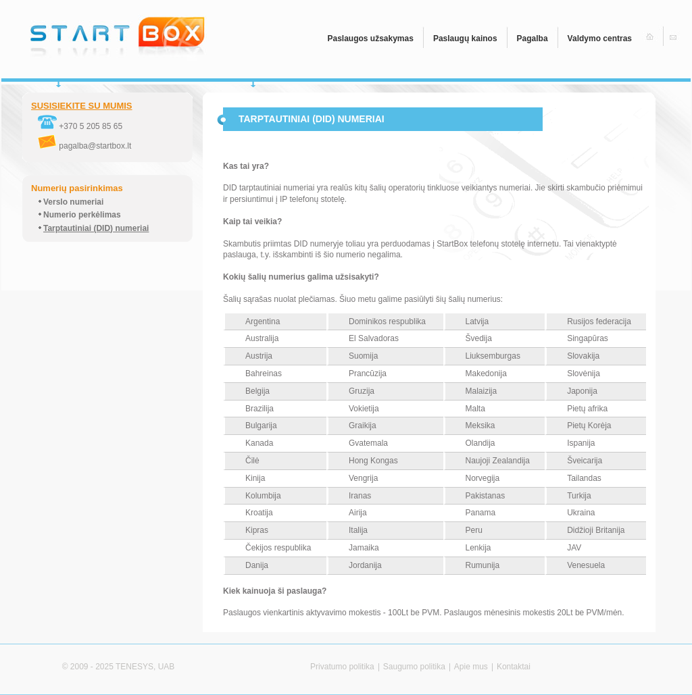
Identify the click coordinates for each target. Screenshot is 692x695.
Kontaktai (513, 666)
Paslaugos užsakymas (370, 38)
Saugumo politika (414, 666)
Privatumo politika (342, 666)
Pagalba (532, 38)
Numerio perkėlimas (82, 215)
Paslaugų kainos (465, 38)
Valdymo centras (600, 38)
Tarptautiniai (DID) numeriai (96, 228)
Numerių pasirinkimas (77, 188)
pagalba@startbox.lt (84, 146)
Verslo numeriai (73, 202)
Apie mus (471, 666)
